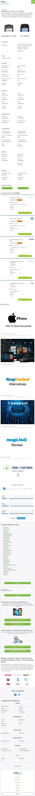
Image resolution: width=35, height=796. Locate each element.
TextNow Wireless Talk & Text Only (16, 240)
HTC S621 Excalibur (7, 550)
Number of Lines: (18, 485)
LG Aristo (5, 574)
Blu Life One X (6, 532)
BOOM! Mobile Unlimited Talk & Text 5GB (17, 284)
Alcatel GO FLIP (6, 529)
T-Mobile (21, 708)
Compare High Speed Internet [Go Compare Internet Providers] (17, 651)
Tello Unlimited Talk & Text (16, 218)
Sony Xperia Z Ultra (7, 553)
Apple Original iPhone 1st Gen (9, 564)
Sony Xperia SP (6, 538)
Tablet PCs (21, 733)
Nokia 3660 (5, 543)
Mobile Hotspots (5, 733)
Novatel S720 (6, 571)
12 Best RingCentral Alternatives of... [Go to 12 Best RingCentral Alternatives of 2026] (8, 395)
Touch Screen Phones (6, 750)
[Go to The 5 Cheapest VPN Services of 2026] (17, 412)
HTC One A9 (5, 558)
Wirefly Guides (17, 766)
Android (3, 758)
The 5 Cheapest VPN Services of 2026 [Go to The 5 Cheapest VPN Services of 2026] (8, 426)
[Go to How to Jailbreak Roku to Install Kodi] (17, 351)
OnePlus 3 (5, 547)
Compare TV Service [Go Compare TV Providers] (17, 647)
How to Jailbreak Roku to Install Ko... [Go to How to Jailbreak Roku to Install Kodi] (8, 364)
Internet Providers (5, 741)
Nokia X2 (5, 556)
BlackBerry (21, 719)
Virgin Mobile (4, 710)
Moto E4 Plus (6, 563)
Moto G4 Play (6, 530)
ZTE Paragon (6, 527)
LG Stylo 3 (5, 566)
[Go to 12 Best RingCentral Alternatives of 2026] (17, 381)
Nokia (20, 723)
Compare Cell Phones (4, 4)
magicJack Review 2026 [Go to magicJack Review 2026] (5, 457)
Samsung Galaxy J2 (7, 535)
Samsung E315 (6, 540)
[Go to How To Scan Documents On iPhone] (17, 320)
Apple (2, 719)
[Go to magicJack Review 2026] (17, 443)
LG (20, 721)
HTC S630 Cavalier (7, 568)
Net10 (20, 710)
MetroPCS (3, 712)
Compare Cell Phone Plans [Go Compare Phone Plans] (17, 620)
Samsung (3, 725)
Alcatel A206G (6, 555)
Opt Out (17, 793)
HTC (2, 721)
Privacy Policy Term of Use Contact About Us (17, 783)
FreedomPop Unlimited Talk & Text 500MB (17, 262)
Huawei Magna (6, 537)
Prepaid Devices (23, 748)
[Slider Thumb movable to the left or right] (8, 499)
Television (21, 741)
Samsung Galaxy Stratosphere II (10, 569)
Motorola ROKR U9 (7, 545)
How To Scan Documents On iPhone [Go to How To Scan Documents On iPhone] (8, 333)
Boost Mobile (22, 712)
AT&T (20, 706)
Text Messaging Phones (24, 750)
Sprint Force (5, 573)
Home (17, 776)
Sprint (2, 708)
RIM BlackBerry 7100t (7, 534)
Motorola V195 (6, 560)
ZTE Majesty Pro (6, 561)
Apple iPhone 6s (6, 551)
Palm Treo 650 (6, 548)
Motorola (3, 723)
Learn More (17, 583)
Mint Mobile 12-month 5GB (16, 197)
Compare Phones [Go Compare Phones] (17, 624)
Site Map (17, 790)
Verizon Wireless (5, 706)
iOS (2, 760)
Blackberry (21, 758)
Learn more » (5, 45)
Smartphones (4, 748)
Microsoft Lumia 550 (7, 542)
